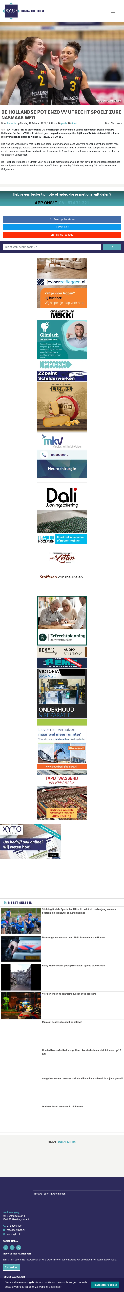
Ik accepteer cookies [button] (105, 1285)
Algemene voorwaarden (32, 1276)
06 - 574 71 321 (74, 202)
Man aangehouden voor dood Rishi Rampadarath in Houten (73, 937)
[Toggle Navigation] (112, 11)
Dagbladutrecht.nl (32, 11)
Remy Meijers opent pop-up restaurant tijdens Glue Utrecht (73, 965)
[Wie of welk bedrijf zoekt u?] (52, 247)
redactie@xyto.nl (16, 1207)
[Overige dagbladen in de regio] (60, 1266)
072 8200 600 (14, 1203)
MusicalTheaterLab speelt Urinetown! (62, 1022)
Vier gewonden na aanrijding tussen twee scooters (69, 993)
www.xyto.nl (13, 1212)
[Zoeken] (112, 247)
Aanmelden (11, 1245)
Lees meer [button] (55, 1286)
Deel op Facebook (62, 219)
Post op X (62, 227)
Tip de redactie (62, 234)
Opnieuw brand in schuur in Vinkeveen (62, 1106)
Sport (74, 123)
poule (64, 123)
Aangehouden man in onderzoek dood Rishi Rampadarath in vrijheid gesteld (82, 1078)
